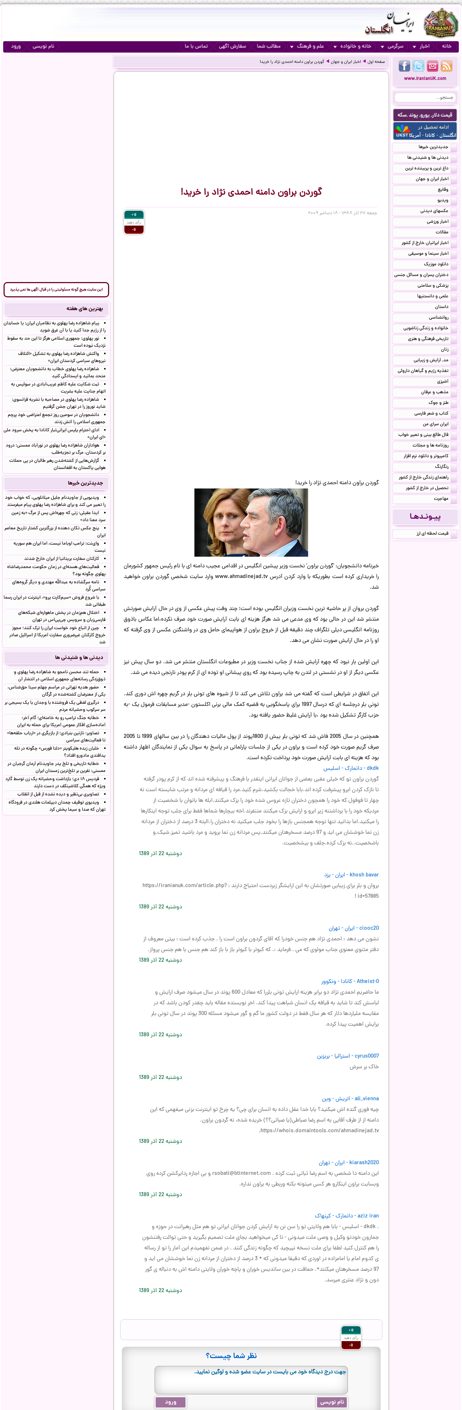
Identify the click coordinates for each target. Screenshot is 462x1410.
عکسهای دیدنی (438, 212)
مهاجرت (445, 499)
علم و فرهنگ (307, 47)
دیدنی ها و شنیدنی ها (432, 158)
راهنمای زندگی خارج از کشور (428, 478)
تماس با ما (196, 47)
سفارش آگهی (232, 47)
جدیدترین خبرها (438, 148)
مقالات (446, 233)
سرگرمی (392, 47)
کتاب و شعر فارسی (435, 414)
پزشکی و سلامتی (437, 286)
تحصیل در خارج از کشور (431, 489)
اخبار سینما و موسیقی (432, 254)
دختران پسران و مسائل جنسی (425, 276)
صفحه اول (376, 62)
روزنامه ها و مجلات (435, 446)
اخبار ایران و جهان (346, 62)
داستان (446, 308)
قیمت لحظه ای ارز (437, 534)
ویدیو (447, 201)
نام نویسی (43, 47)
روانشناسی (443, 318)
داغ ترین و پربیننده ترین (431, 169)
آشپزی (447, 382)
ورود (16, 47)
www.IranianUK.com (425, 79)
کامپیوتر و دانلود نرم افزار (430, 457)
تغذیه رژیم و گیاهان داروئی (427, 372)
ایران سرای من (440, 425)
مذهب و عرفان (439, 393)
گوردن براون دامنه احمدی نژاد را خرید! (292, 62)
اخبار (421, 47)
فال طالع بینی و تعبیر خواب (427, 435)
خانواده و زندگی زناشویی (430, 329)
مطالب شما (269, 47)
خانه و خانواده (352, 47)
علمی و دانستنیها (437, 297)
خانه (447, 47)
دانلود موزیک (440, 265)
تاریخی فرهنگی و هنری (432, 340)
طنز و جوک (443, 403)
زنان (449, 350)
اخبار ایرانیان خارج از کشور (429, 244)
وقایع (447, 190)
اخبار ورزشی (442, 222)
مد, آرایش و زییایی (435, 361)
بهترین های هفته (84, 309)
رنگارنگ (446, 467)
